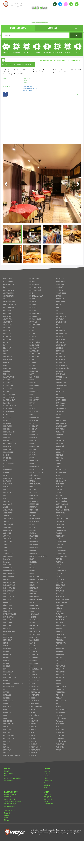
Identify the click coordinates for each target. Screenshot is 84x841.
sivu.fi (46, 801)
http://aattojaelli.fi (28, 86)
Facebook (47, 794)
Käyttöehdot (8, 773)
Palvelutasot (8, 781)
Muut (45, 788)
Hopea (6, 815)
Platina (6, 820)
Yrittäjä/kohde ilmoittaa (12, 801)
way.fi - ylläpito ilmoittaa (12, 778)
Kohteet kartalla (10, 799)
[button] (76, 28)
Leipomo (47, 778)
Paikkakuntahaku (10, 794)
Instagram (47, 797)
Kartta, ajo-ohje (9, 806)
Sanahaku (7, 797)
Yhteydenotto (9, 776)
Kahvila (46, 776)
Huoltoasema (48, 783)
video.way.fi (48, 799)
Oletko (59, 60)
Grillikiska (47, 785)
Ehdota (45, 60)
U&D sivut (39, 8)
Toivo (73, 60)
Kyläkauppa (48, 781)
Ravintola (47, 773)
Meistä (6, 771)
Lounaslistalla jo (10, 804)
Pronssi (7, 813)
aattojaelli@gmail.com (30, 88)
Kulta (6, 818)
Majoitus (47, 771)
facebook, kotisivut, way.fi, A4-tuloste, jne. (40, 22)
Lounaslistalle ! (49, 804)
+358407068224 (28, 90)
